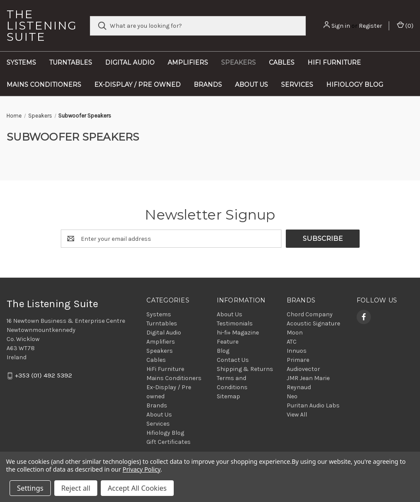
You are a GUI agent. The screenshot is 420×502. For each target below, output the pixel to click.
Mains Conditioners (44, 85)
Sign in (340, 26)
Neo (292, 396)
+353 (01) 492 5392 (43, 376)
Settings (30, 488)
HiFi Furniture (334, 62)
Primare (298, 360)
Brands (208, 85)
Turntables (70, 62)
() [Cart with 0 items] (405, 25)
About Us (251, 85)
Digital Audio (130, 62)
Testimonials (235, 323)
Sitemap (228, 396)
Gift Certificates (168, 442)
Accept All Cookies (137, 488)
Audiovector (303, 369)
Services (297, 85)
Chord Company (310, 314)
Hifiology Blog (354, 85)
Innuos (297, 350)
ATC (292, 341)
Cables (281, 62)
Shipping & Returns (245, 369)
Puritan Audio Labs (313, 405)
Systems (21, 62)
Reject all (75, 488)
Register (370, 26)
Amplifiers (188, 62)
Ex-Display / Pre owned (137, 85)
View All (297, 414)
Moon (295, 332)
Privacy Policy (141, 469)
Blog (223, 350)
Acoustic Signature (313, 323)
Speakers (238, 62)
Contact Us (233, 360)
